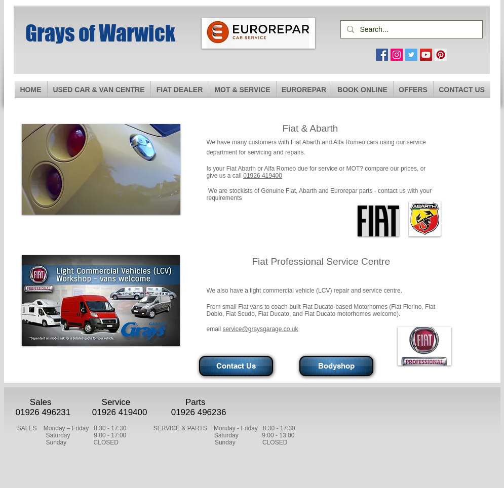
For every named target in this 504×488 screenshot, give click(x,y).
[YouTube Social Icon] (426, 55)
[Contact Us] (236, 366)
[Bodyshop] (336, 366)
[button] (242, 89)
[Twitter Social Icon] (411, 55)
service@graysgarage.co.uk (260, 329)
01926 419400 (262, 175)
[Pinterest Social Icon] (441, 55)
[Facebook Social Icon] (382, 55)
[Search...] (410, 29)
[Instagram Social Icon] (397, 55)
